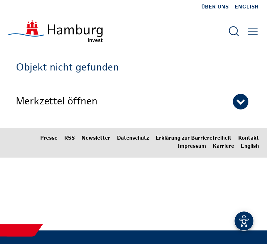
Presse (49, 138)
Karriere (223, 146)
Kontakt (248, 138)
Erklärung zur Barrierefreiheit (193, 138)
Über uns (215, 7)
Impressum (192, 146)
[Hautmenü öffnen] (253, 31)
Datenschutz (133, 138)
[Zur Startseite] (55, 31)
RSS (69, 138)
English (247, 7)
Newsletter (96, 138)
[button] (133, 101)
